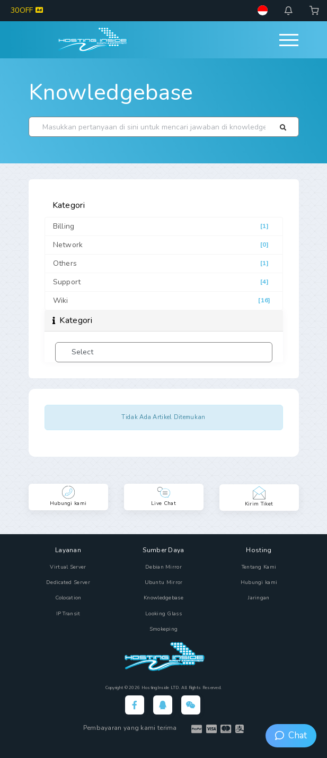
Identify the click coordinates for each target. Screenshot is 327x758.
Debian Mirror (163, 567)
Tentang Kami (259, 567)
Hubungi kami (259, 582)
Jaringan (258, 598)
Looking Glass (163, 613)
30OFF (27, 10)
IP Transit (68, 613)
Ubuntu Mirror (164, 582)
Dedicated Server (68, 582)
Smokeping (163, 629)
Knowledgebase (111, 92)
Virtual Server (68, 567)
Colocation (68, 598)
